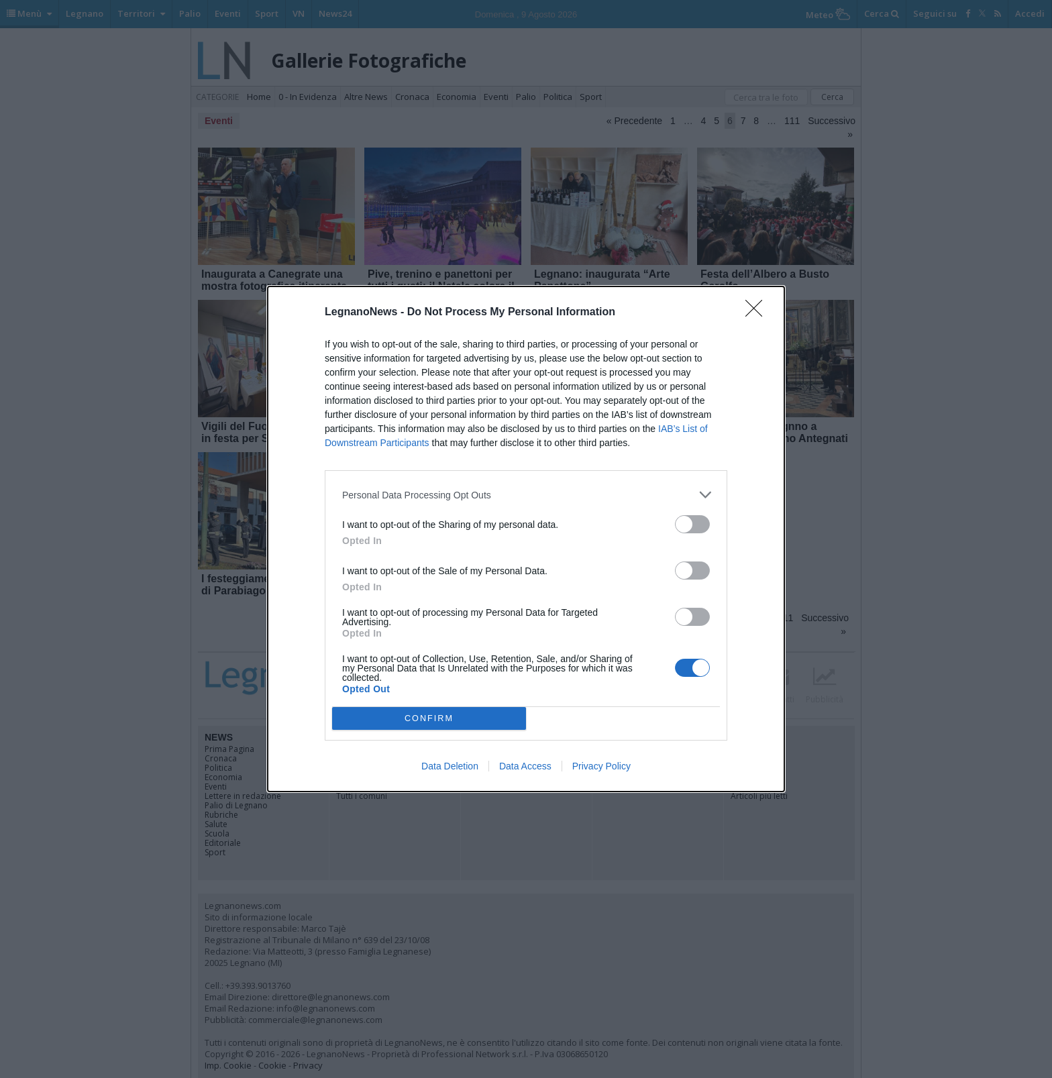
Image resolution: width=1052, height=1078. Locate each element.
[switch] (692, 524)
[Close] (758, 312)
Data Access (525, 766)
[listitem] (526, 495)
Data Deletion (449, 766)
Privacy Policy (601, 766)
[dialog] (526, 539)
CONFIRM (429, 719)
